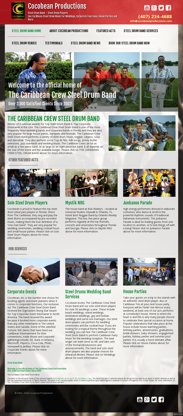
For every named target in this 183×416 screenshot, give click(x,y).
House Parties (135, 291)
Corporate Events (22, 291)
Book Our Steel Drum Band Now (129, 43)
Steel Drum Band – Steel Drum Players (48, 12)
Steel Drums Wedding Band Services (88, 294)
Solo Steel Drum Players (28, 203)
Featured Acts (106, 31)
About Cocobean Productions (69, 31)
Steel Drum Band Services (141, 31)
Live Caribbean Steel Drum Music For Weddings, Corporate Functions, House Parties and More (72, 18)
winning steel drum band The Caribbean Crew (72, 378)
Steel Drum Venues (24, 43)
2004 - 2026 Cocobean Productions (35, 393)
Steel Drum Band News (85, 43)
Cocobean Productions (57, 6)
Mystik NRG (74, 203)
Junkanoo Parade (137, 203)
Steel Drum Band (15, 362)
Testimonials (54, 43)
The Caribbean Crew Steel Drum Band (54, 119)
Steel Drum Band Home (26, 31)
